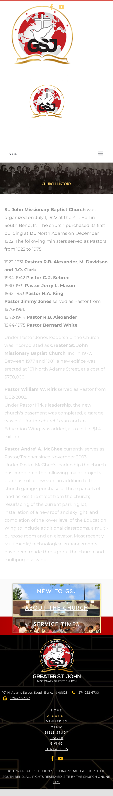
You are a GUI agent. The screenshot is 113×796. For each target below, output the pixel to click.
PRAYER (56, 738)
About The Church (56, 617)
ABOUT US (56, 716)
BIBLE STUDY (56, 732)
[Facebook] (52, 758)
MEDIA (57, 727)
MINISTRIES (56, 721)
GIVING (56, 743)
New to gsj (56, 600)
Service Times (56, 633)
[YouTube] (60, 758)
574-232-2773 (20, 698)
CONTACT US (56, 749)
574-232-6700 (89, 693)
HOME (56, 710)
